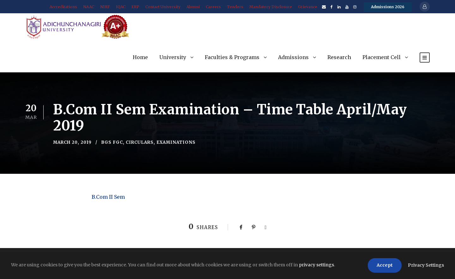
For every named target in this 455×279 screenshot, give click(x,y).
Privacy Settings (426, 265)
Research (339, 57)
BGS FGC (112, 142)
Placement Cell (381, 57)
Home (140, 57)
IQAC (120, 6)
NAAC (88, 6)
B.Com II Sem (108, 197)
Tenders (235, 6)
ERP (135, 6)
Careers (213, 6)
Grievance (307, 6)
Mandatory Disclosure (270, 6)
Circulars (140, 142)
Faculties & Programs (232, 57)
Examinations (176, 142)
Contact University (162, 6)
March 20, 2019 (72, 142)
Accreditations (63, 6)
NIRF (105, 6)
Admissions (293, 57)
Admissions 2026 (387, 6)
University (172, 57)
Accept (385, 265)
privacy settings (316, 265)
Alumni (193, 6)
